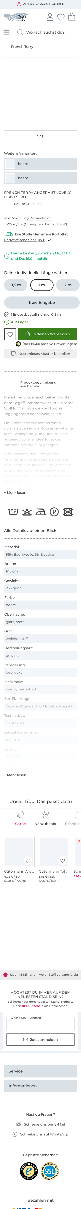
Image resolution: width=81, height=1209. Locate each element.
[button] (10, 334)
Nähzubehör (46, 818)
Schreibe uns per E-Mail (40, 1124)
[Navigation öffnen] (6, 32)
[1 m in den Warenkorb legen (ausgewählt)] (42, 285)
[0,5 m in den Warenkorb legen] (16, 285)
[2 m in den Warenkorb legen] (68, 285)
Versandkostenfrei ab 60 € (40, 4)
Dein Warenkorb (71, 16)
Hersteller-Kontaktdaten (20, 767)
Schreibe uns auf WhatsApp (40, 1134)
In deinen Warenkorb (47, 333)
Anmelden (49, 16)
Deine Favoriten (60, 16)
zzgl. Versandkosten (38, 218)
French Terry (22, 47)
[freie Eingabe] (42, 302)
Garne (20, 818)
